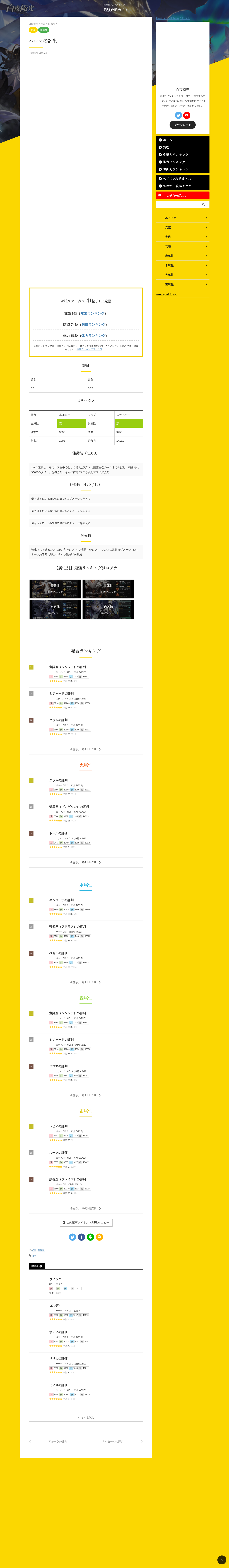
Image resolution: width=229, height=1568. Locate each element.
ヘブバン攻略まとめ (173, 178)
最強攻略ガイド (115, 9)
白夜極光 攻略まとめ (112, 1549)
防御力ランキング (172, 169)
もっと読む (88, 1387)
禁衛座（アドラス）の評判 (66, 901)
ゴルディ (55, 1275)
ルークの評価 (57, 1125)
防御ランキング (93, 324)
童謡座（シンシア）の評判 (66, 645)
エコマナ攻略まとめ (173, 185)
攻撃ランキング (92, 313)
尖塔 (164, 147)
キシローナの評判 (60, 875)
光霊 (34, 1221)
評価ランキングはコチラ (89, 347)
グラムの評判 (57, 698)
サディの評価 (57, 1302)
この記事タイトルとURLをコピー (85, 1194)
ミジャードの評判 (60, 671)
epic (34, 1226)
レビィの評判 (57, 1099)
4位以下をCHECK (86, 726)
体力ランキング (93, 334)
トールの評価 (57, 809)
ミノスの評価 (57, 1355)
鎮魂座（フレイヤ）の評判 (66, 1152)
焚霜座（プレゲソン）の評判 (67, 783)
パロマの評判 (57, 1040)
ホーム (166, 139)
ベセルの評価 (57, 928)
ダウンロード (182, 124)
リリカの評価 (57, 1328)
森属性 (41, 1221)
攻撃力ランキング (172, 154)
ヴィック (55, 1249)
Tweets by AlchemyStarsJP (173, 18)
